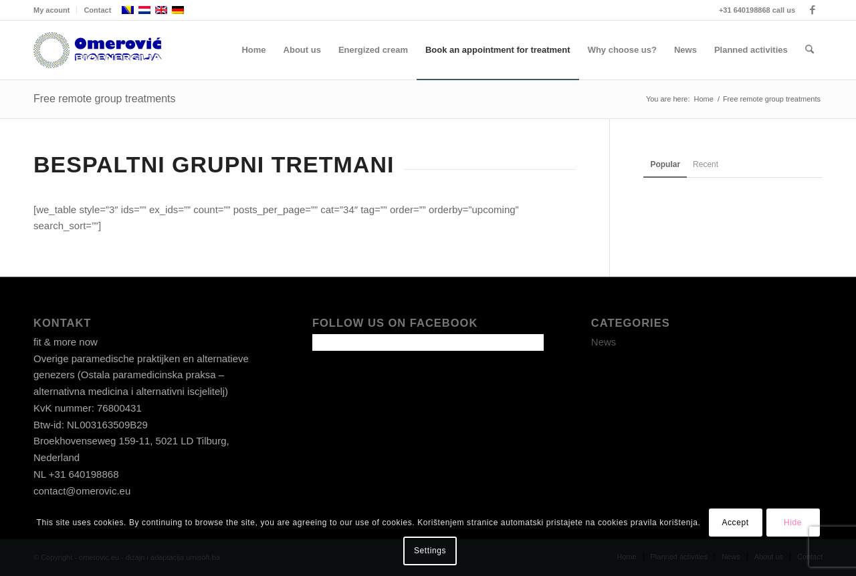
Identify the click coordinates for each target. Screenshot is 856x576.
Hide (793, 522)
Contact (97, 10)
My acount (51, 10)
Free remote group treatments (104, 98)
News (604, 341)
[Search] (809, 50)
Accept (735, 522)
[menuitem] (55, 10)
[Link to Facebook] (812, 10)
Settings (430, 550)
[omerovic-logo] (97, 50)
